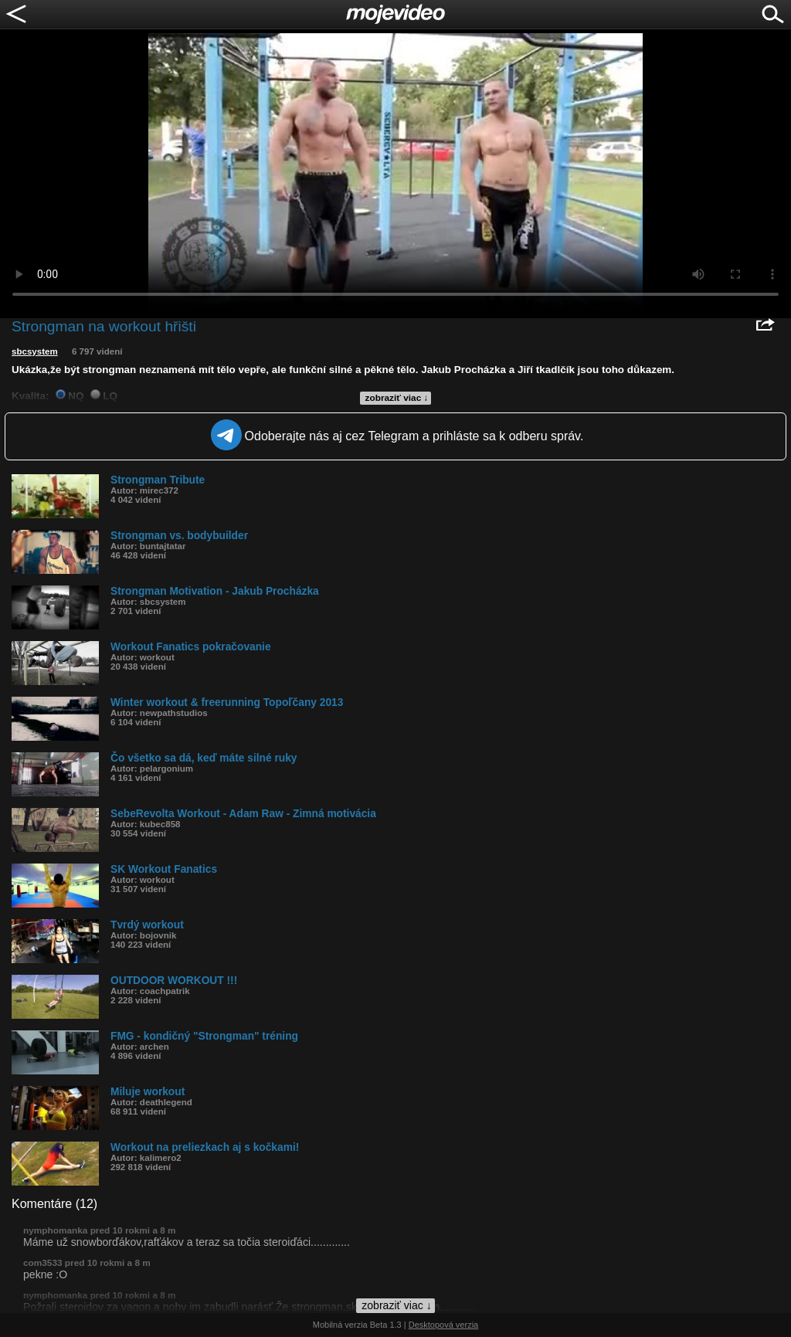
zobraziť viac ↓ (397, 397)
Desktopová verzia (444, 1324)
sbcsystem (35, 351)
